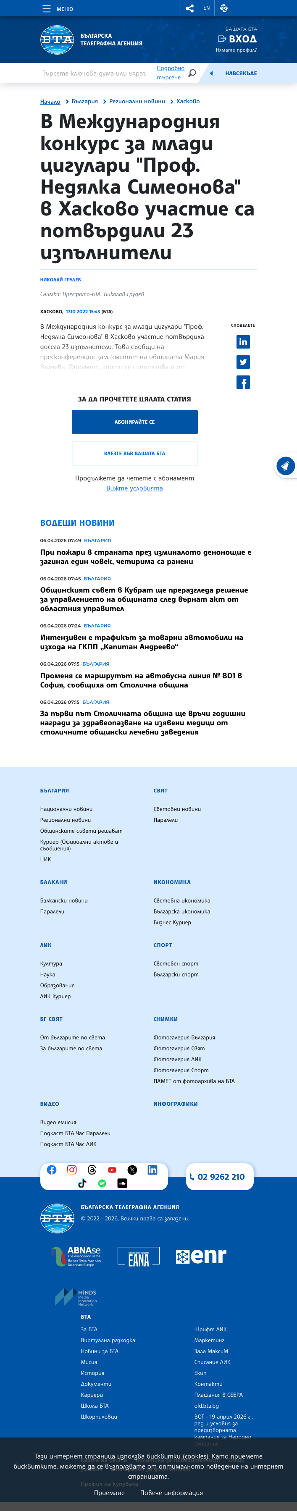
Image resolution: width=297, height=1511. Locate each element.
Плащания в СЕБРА (218, 1395)
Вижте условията (134, 488)
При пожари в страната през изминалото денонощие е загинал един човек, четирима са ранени (146, 557)
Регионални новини (137, 101)
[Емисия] (211, 73)
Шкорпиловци (99, 1417)
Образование (57, 985)
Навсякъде (241, 73)
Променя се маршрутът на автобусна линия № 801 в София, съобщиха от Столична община (141, 680)
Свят (161, 790)
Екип (200, 1373)
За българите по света (71, 1048)
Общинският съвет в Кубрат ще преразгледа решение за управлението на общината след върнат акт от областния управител (144, 599)
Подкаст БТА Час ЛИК (68, 1144)
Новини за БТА (100, 1351)
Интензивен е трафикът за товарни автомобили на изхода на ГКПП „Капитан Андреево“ (142, 642)
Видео (50, 1104)
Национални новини (66, 809)
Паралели (166, 820)
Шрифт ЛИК (210, 1329)
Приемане (109, 1492)
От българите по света (72, 1037)
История (93, 1373)
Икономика (172, 882)
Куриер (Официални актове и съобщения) (79, 845)
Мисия (89, 1362)
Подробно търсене (170, 73)
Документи (96, 1384)
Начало (50, 102)
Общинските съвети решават (81, 831)
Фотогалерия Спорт (181, 1070)
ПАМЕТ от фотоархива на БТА (194, 1081)
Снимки (166, 1019)
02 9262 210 (221, 1177)
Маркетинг (209, 1340)
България (85, 101)
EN (206, 8)
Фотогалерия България (185, 1037)
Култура (51, 963)
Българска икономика (182, 911)
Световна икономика (182, 900)
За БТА (89, 1329)
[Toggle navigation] (57, 7)
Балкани (54, 882)
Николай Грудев (60, 280)
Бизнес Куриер (173, 922)
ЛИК (46, 945)
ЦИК (45, 859)
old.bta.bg (206, 1406)
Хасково (188, 101)
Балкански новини (64, 900)
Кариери (92, 1395)
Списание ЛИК (212, 1362)
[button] (190, 8)
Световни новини (177, 809)
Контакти (208, 1384)
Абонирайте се (135, 422)
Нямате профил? (236, 50)
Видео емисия (58, 1122)
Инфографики (176, 1104)
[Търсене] (192, 73)
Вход (243, 39)
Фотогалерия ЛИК (178, 1059)
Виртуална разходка (108, 1340)
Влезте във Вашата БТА (134, 453)
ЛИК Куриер (55, 996)
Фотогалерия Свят (179, 1048)
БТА (86, 1317)
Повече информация (171, 1492)
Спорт (163, 945)
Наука (47, 974)
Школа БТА (95, 1406)
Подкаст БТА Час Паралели (75, 1133)
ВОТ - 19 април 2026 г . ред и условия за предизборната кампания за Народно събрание (224, 1430)
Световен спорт (176, 963)
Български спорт (176, 974)
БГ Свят (51, 1019)
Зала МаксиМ (211, 1351)
